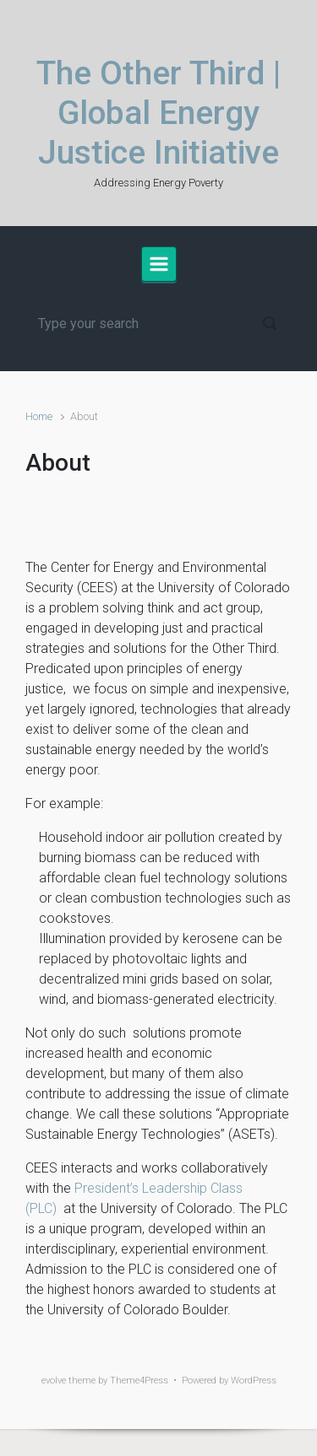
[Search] (158, 323)
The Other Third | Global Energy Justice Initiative (158, 113)
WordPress (253, 1380)
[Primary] (159, 264)
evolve (53, 1380)
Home (38, 416)
